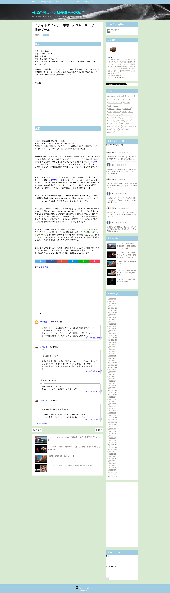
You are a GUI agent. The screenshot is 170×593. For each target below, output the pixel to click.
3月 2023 (111, 383)
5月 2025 (111, 324)
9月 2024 (111, 342)
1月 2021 (111, 442)
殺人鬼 (116, 129)
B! (73, 261)
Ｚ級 (122, 96)
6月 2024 (111, 349)
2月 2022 (111, 413)
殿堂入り (111, 132)
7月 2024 (111, 347)
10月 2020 (112, 449)
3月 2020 (111, 465)
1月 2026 (111, 306)
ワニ (119, 126)
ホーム (35, 2)
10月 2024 (112, 340)
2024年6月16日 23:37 (93, 391)
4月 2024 (111, 354)
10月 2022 (112, 395)
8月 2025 (111, 317)
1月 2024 (111, 360)
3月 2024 (111, 356)
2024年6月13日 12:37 (93, 371)
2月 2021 (111, 440)
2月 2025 (111, 331)
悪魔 (124, 126)
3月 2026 (111, 301)
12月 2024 (112, 335)
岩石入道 (43, 347)
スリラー (117, 111)
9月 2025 (111, 315)
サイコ (119, 108)
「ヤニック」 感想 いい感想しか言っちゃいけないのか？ (71, 465)
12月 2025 (112, 308)
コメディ (111, 108)
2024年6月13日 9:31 (93, 338)
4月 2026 (111, 299)
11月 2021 (112, 420)
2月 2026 (111, 303)
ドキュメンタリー (126, 114)
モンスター (125, 123)
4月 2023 (111, 381)
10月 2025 (112, 312)
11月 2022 (112, 392)
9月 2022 (111, 397)
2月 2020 (111, 468)
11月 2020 (112, 447)
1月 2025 (111, 333)
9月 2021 (111, 424)
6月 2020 (111, 458)
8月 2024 (111, 344)
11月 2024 (112, 338)
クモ (109, 105)
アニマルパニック (114, 99)
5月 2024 (111, 351)
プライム (111, 120)
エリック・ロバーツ (115, 102)
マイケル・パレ (113, 123)
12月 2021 (112, 417)
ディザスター (113, 114)
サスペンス (127, 108)
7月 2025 (111, 319)
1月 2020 (111, 470)
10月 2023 (112, 367)
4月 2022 (111, 408)
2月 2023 (111, 385)
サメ (109, 111)
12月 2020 (112, 445)
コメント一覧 (68, 2)
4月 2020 (111, 463)
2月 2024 (111, 358)
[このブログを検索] (116, 30)
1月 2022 (111, 415)
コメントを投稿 (41, 423)
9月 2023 (111, 370)
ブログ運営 (120, 120)
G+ (62, 261)
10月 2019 (112, 477)
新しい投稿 (37, 430)
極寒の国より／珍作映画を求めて (58, 13)
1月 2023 (111, 388)
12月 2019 (112, 472)
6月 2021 (111, 431)
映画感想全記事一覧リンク (50, 2)
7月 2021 (111, 429)
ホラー (46, 35)
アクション (130, 96)
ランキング (112, 126)
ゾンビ (131, 111)
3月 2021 (111, 438)
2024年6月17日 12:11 (93, 419)
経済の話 (132, 126)
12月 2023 (112, 363)
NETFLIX (111, 96)
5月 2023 (111, 379)
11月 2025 (112, 310)
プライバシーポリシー (84, 2)
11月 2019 (112, 474)
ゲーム (116, 105)
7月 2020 (111, 456)
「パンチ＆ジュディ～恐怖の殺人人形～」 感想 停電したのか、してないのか (126, 255)
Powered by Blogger (85, 588)
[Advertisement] (68, 289)
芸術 (109, 129)
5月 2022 (111, 406)
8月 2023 (111, 372)
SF (118, 96)
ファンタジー (127, 117)
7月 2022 (111, 401)
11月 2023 (112, 365)
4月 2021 (111, 436)
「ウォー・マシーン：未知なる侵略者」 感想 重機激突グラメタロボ (126, 246)
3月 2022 (111, 411)
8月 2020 (111, 454)
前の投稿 (99, 430)
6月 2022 (111, 404)
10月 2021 (112, 422)
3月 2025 (111, 328)
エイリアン (126, 99)
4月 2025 (111, 326)
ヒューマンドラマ (114, 117)
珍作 (127, 129)
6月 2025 (111, 322)
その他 (124, 111)
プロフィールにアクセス (115, 78)
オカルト (127, 102)
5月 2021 (111, 433)
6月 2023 (111, 376)
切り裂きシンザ (46, 322)
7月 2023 (111, 374)
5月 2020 (111, 461)
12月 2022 (112, 390)
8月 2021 (111, 427)
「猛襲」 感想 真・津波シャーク (61, 456)
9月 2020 (111, 452)
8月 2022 (111, 399)
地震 (121, 129)
